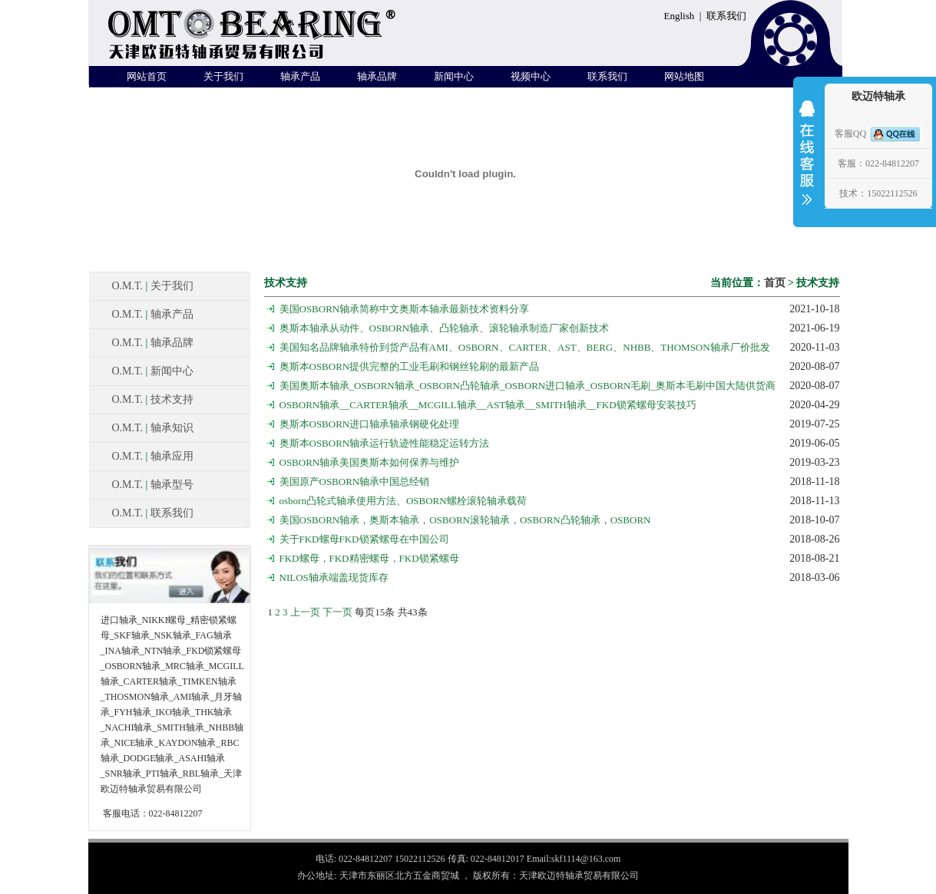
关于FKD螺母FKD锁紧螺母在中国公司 (364, 539)
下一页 (337, 612)
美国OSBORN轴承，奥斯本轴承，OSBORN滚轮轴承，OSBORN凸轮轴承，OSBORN (465, 520)
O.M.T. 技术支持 (152, 399)
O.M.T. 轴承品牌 (152, 342)
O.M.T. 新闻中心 (152, 371)
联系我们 (726, 15)
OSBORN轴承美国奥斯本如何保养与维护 (369, 462)
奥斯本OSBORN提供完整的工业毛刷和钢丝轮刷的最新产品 (409, 366)
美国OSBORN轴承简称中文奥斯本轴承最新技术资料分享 (404, 309)
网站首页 (147, 76)
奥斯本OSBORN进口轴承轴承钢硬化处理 (369, 424)
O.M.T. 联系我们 (152, 513)
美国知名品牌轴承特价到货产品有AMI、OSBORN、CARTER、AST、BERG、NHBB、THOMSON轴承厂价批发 (524, 347)
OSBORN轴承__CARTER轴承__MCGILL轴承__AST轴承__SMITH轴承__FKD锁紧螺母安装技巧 (487, 405)
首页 (775, 283)
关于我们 (223, 76)
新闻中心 (454, 76)
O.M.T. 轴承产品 (152, 314)
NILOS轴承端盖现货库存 (334, 577)
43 (413, 612)
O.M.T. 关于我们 (152, 286)
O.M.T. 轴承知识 (152, 428)
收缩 (807, 163)
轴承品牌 (377, 76)
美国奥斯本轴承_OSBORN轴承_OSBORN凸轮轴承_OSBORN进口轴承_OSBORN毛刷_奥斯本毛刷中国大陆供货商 (527, 385)
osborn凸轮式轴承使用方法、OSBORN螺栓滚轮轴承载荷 (403, 500)
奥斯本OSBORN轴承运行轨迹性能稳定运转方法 (384, 443)
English (679, 15)
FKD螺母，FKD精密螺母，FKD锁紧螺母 (369, 558)
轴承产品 (300, 76)
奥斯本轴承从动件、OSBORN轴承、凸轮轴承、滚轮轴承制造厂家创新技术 (444, 328)
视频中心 (531, 76)
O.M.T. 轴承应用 (152, 456)
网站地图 (684, 76)
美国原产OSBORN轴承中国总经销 (354, 481)
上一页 (305, 612)
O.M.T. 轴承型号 (152, 484)
